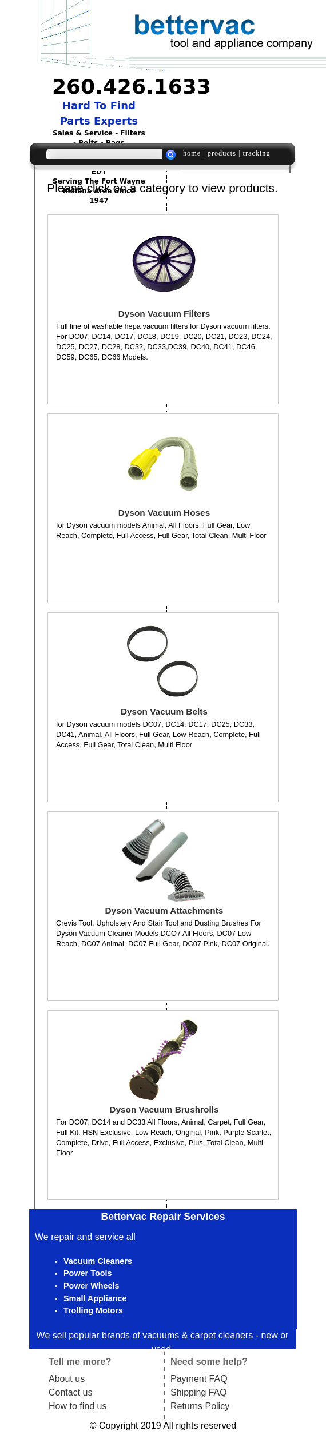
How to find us (77, 1406)
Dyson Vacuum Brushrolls (163, 1109)
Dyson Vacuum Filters (164, 313)
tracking (256, 153)
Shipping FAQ (198, 1392)
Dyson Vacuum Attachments (164, 910)
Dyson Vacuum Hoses (164, 512)
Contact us (70, 1392)
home (192, 153)
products (222, 153)
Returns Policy (199, 1406)
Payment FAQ (199, 1379)
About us (67, 1379)
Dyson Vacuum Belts (164, 711)
